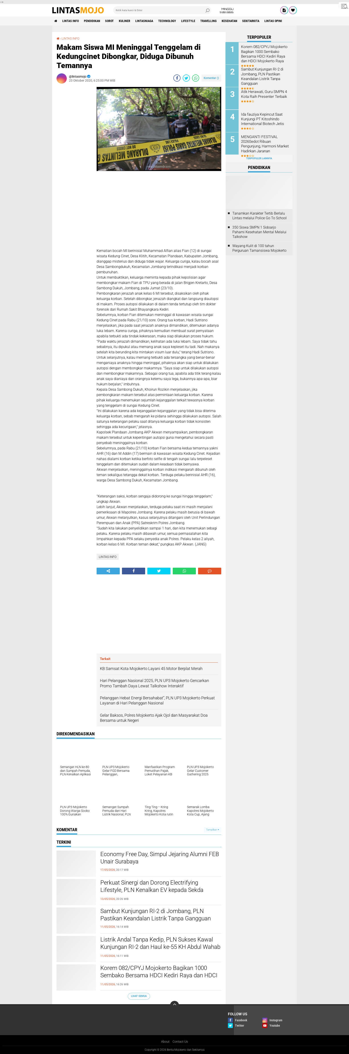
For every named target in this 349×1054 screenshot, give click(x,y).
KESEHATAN (229, 21)
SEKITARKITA (251, 21)
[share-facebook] (177, 78)
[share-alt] (108, 571)
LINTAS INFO (70, 21)
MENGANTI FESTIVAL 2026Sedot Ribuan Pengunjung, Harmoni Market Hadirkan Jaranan (264, 143)
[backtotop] (174, 1005)
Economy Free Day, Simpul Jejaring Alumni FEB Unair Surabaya (159, 858)
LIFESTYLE (188, 21)
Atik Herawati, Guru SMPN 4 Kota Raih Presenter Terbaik (263, 93)
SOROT (109, 21)
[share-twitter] (186, 78)
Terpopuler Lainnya (259, 158)
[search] (162, 10)
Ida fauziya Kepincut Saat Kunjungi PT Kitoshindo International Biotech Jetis (261, 118)
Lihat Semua (139, 996)
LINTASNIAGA (144, 21)
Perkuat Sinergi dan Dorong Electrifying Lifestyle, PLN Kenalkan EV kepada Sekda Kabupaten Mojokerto (151, 890)
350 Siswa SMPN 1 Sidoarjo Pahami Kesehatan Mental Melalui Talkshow (259, 232)
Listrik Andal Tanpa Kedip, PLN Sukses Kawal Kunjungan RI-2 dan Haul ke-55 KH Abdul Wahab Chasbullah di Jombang (160, 947)
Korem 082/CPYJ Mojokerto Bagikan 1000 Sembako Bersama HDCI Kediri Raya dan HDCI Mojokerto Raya (158, 975)
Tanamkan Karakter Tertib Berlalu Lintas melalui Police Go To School (259, 215)
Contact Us (180, 1041)
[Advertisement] (74, 153)
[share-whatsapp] (195, 78)
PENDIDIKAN (92, 21)
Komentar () (211, 78)
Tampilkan (212, 829)
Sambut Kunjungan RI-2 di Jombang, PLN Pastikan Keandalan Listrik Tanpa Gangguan (155, 915)
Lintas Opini (273, 21)
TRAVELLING (209, 21)
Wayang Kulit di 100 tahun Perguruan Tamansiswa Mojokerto (259, 248)
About (165, 1041)
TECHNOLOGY (167, 21)
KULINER (124, 21)
